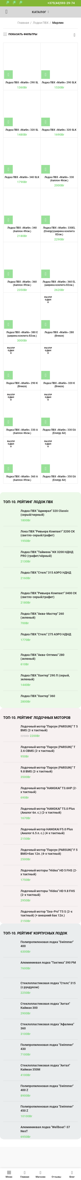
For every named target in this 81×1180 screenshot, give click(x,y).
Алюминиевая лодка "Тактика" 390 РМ (48, 962)
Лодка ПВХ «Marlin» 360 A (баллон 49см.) (22, 478)
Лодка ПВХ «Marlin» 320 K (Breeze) (59, 385)
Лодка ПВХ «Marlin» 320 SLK (59, 129)
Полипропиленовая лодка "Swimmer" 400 (47, 944)
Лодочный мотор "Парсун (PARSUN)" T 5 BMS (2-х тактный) (49, 728)
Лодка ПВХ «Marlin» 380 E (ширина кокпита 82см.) (22, 334)
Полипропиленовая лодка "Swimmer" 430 (47, 1046)
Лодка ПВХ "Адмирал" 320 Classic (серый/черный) (44, 512)
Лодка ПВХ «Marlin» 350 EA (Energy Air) (59, 478)
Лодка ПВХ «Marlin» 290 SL (21, 82)
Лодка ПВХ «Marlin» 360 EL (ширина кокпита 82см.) (59, 283)
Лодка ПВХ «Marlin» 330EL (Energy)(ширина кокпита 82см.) (59, 231)
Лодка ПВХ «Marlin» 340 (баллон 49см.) (22, 229)
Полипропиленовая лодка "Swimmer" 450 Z (47, 1108)
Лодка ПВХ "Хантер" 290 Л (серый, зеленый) (45, 677)
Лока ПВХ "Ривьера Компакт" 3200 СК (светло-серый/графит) (48, 533)
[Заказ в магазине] (74, 35)
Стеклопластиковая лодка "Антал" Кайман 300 (45, 1005)
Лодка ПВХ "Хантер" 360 (38, 696)
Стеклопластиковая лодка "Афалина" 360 (47, 1026)
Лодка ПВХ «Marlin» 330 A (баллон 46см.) (22, 431)
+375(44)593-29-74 (61, 3)
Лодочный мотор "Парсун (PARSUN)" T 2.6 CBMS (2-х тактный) (48, 749)
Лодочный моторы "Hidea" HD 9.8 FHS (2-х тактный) (48, 893)
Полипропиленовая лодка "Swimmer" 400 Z (47, 1088)
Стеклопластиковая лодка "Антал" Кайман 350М (45, 1067)
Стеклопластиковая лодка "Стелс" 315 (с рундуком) (48, 985)
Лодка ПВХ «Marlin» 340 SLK (22, 177)
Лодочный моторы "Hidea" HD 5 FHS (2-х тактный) (49, 872)
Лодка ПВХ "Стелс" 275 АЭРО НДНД (46, 634)
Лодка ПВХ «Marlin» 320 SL (21, 129)
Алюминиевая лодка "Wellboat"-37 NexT (45, 1129)
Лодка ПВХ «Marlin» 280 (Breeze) (59, 334)
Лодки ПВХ (41, 22)
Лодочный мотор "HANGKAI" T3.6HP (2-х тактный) (49, 790)
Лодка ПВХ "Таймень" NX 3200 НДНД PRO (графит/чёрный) (47, 554)
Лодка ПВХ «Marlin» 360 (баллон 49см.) (22, 283)
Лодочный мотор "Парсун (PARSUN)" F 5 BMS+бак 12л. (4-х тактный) (49, 851)
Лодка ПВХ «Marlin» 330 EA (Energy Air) (59, 431)
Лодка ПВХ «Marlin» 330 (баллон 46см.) (59, 179)
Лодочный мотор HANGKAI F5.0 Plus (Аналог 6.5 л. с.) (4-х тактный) (47, 831)
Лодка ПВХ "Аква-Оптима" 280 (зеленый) (42, 656)
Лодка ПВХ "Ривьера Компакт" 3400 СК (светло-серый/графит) (49, 595)
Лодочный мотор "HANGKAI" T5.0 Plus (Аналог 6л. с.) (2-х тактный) (48, 810)
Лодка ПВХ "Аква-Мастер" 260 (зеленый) (42, 615)
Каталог (39, 12)
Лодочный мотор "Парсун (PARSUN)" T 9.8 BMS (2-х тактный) (48, 769)
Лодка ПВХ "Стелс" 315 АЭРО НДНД (46, 572)
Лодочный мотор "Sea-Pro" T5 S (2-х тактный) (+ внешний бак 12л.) (46, 913)
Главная (23, 22)
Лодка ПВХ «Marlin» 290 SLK (59, 82)
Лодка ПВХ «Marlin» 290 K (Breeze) (22, 385)
